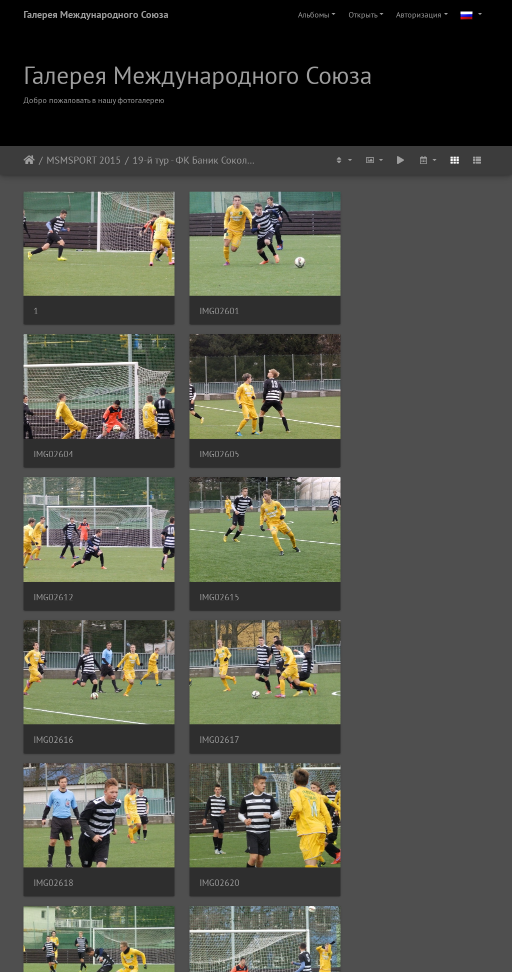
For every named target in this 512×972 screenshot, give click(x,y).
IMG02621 (214, 723)
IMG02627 (214, 861)
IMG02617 (214, 584)
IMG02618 (374, 584)
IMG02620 (54, 723)
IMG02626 (54, 861)
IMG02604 (374, 307)
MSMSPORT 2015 (83, 160)
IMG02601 (214, 307)
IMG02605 (54, 445)
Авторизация (419, 15)
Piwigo (270, 951)
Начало (29, 160)
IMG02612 (214, 445)
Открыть (363, 15)
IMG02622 (374, 723)
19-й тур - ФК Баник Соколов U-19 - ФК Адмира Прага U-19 (194, 160)
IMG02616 (54, 584)
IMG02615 (374, 445)
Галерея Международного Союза (96, 14)
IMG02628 (374, 861)
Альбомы (314, 15)
